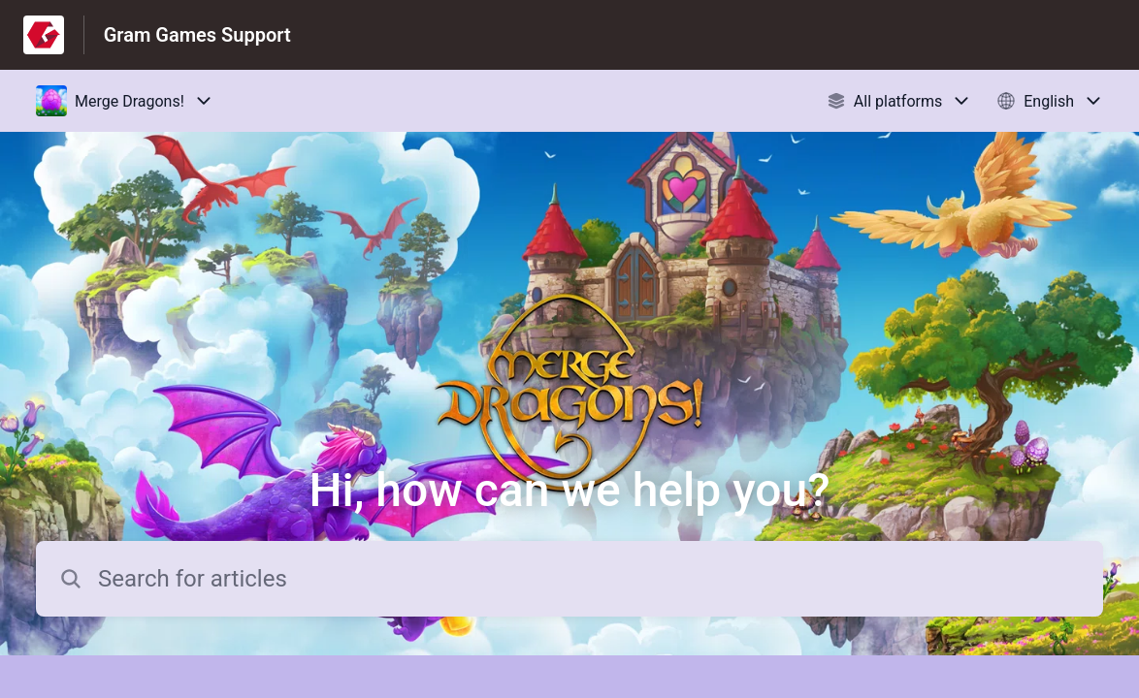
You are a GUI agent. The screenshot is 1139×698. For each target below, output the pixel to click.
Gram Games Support (197, 35)
